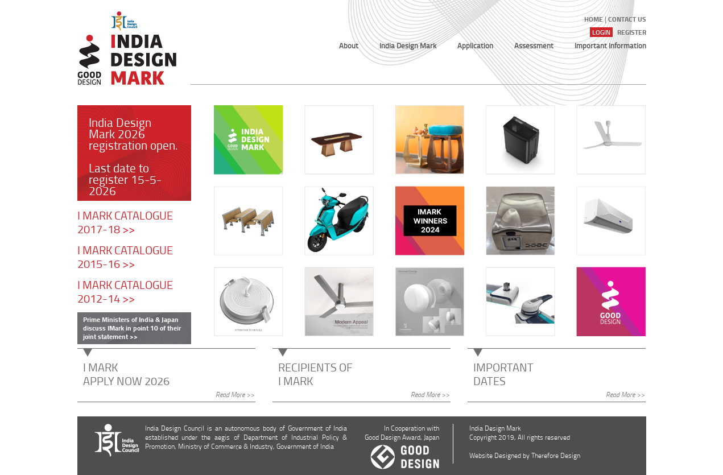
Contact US (627, 19)
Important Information (610, 45)
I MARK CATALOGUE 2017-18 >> (125, 222)
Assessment (533, 45)
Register (631, 32)
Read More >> (235, 394)
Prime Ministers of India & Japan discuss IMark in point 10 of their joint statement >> (132, 328)
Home (593, 19)
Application (475, 45)
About (348, 45)
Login (601, 32)
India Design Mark (407, 45)
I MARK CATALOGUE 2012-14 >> (125, 291)
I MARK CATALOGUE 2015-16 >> (125, 256)
